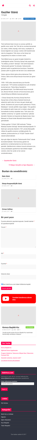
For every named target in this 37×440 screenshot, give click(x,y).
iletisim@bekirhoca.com (8, 378)
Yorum (3, 227)
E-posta (4, 264)
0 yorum (18, 18)
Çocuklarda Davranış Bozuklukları (10, 360)
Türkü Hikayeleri (5, 425)
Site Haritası (4, 403)
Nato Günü (6, 176)
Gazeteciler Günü (9, 160)
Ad (2, 253)
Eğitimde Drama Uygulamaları (9, 350)
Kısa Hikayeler (30, 327)
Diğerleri (3, 417)
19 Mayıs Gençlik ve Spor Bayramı (22, 165)
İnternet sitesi (5, 274)
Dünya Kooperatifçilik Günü (12, 183)
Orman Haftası (7, 209)
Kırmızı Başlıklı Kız (10, 327)
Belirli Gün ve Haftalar (29, 18)
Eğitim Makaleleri (6, 420)
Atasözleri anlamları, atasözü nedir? (11, 358)
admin (13, 18)
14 (19, 329)
